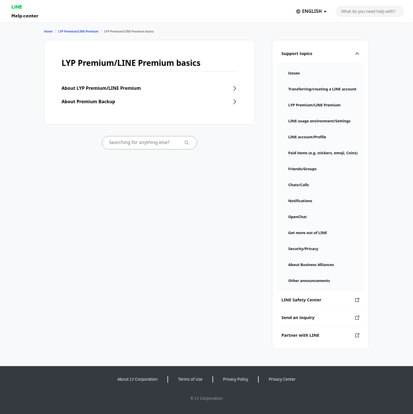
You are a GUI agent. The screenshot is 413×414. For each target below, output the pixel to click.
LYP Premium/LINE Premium (78, 31)
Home (48, 31)
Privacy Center (282, 379)
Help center (24, 16)
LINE (16, 7)
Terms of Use (190, 379)
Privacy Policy (235, 379)
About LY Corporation (137, 379)
